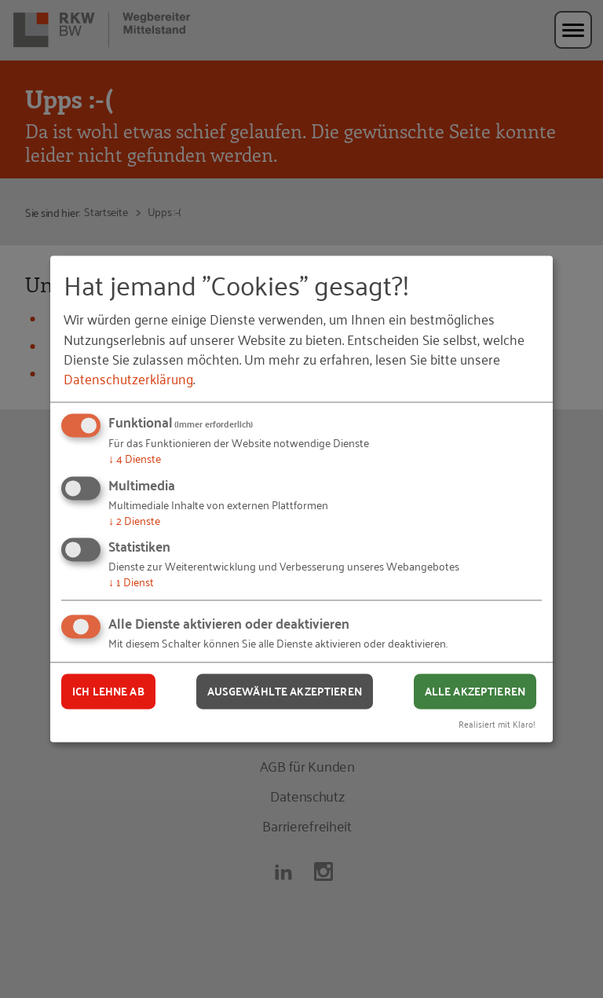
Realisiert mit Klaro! (497, 724)
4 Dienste (134, 458)
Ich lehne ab (108, 691)
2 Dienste (134, 520)
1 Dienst (131, 582)
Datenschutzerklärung (128, 378)
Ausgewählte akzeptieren (284, 691)
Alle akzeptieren (475, 691)
